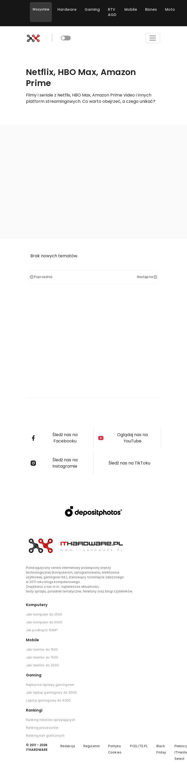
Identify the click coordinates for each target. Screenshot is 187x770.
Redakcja (67, 746)
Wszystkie (40, 9)
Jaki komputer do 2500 (44, 614)
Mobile (130, 9)
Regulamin (91, 746)
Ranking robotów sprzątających (50, 720)
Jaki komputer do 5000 (44, 622)
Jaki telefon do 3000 (42, 665)
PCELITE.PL (139, 746)
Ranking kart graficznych (45, 735)
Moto (170, 9)
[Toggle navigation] (152, 38)
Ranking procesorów (42, 728)
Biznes (151, 9)
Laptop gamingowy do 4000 (48, 700)
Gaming (92, 9)
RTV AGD (112, 12)
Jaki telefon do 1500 (42, 649)
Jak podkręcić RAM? (42, 630)
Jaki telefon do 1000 (42, 657)
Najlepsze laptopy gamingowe (50, 685)
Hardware (66, 9)
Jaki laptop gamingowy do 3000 (51, 692)
